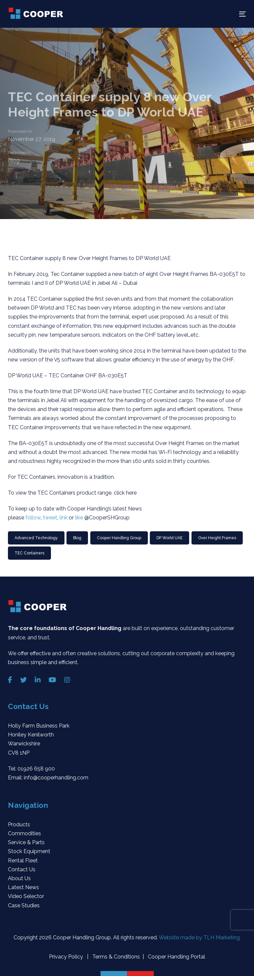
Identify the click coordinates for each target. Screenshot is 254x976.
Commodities (24, 833)
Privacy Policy (66, 957)
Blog (14, 160)
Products (19, 824)
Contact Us (21, 869)
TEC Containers (29, 553)
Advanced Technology (36, 538)
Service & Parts (26, 842)
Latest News (23, 887)
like (79, 517)
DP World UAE (169, 538)
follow (33, 517)
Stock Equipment (29, 851)
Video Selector (26, 896)
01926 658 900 (36, 769)
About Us (19, 878)
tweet (50, 517)
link (63, 517)
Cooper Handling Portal (176, 957)
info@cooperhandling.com (56, 777)
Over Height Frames (217, 538)
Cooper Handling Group (119, 538)
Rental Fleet (23, 860)
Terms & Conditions (115, 957)
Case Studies (24, 905)
